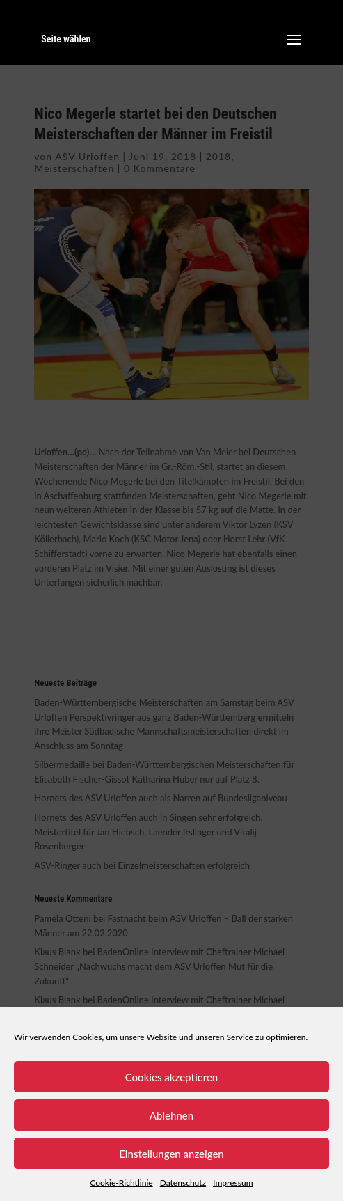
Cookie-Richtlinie (121, 1182)
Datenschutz (183, 1182)
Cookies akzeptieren (171, 1077)
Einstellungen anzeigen (171, 1153)
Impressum (233, 1182)
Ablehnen (171, 1115)
